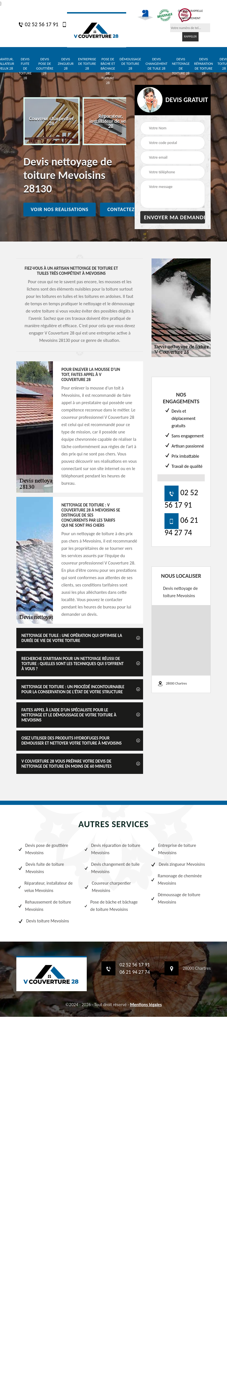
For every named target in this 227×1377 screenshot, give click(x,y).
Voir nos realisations (59, 209)
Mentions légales (146, 1004)
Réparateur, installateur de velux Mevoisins (45, 886)
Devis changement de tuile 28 (157, 64)
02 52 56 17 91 (38, 24)
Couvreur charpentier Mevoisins (107, 886)
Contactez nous (128, 209)
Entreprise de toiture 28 (87, 64)
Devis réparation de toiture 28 (203, 66)
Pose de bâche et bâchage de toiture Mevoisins (110, 905)
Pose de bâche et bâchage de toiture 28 (108, 71)
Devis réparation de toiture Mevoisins (112, 849)
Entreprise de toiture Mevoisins (173, 849)
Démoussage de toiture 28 (130, 64)
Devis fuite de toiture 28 (25, 68)
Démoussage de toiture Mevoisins (175, 898)
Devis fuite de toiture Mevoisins (41, 868)
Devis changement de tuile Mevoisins (111, 868)
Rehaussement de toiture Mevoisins (44, 905)
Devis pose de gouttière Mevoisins (43, 849)
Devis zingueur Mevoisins (177, 864)
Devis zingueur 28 (66, 64)
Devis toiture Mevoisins (43, 921)
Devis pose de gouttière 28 (44, 66)
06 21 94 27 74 (135, 972)
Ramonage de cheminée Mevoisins (176, 879)
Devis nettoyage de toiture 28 (181, 66)
